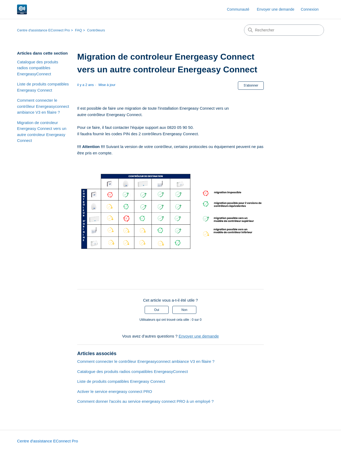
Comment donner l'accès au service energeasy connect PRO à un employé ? (145, 401)
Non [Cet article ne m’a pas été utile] (184, 310)
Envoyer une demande (275, 9)
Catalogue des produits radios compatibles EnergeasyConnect (37, 68)
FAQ (78, 30)
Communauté (238, 9)
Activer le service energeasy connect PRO (114, 391)
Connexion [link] (310, 9)
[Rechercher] (284, 30)
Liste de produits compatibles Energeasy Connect (43, 87)
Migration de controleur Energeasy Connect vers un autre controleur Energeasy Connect (41, 131)
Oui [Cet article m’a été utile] (156, 310)
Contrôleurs (96, 30)
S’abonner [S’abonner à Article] (250, 85)
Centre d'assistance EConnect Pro (43, 30)
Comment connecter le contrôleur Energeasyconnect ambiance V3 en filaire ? (43, 106)
